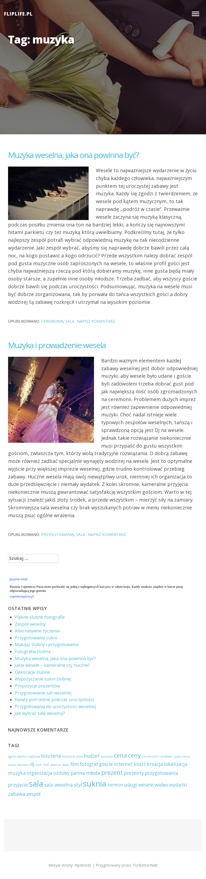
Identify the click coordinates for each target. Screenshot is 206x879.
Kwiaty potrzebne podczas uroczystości (54, 700)
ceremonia (52, 321)
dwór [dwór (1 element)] (65, 765)
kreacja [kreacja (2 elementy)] (155, 764)
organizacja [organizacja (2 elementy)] (39, 773)
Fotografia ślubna (32, 651)
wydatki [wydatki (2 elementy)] (178, 784)
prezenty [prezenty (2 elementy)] (134, 773)
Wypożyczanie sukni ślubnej (43, 679)
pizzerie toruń (18, 579)
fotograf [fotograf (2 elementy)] (89, 764)
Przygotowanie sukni (36, 638)
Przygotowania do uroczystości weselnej (55, 706)
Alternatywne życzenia (37, 631)
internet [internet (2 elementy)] (123, 764)
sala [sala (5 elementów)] (36, 783)
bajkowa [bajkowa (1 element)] (34, 756)
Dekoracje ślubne (32, 672)
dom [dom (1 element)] (38, 765)
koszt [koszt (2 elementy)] (140, 764)
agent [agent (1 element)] (12, 756)
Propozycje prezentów (37, 686)
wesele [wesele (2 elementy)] (146, 784)
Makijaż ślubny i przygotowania (46, 644)
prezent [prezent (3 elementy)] (112, 772)
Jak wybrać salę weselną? (40, 713)
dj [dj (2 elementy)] (32, 764)
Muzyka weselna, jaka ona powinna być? (73, 154)
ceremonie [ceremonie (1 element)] (150, 756)
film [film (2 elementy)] (74, 764)
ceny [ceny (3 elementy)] (134, 755)
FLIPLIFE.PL (18, 14)
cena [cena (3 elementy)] (120, 755)
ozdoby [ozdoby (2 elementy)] (61, 773)
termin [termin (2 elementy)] (115, 784)
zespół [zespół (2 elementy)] (33, 794)
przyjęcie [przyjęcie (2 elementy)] (18, 784)
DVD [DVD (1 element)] (46, 765)
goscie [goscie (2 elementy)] (106, 764)
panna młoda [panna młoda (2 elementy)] (85, 773)
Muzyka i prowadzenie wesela (57, 345)
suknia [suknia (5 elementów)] (94, 783)
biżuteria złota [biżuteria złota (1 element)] (72, 756)
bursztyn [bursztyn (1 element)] (107, 756)
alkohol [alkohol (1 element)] (22, 756)
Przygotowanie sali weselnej (43, 693)
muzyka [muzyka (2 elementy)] (17, 773)
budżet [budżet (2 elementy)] (92, 755)
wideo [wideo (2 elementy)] (161, 784)
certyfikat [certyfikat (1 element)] (165, 756)
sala (69, 321)
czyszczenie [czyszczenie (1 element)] (181, 756)
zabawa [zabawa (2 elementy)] (16, 794)
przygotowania (57, 534)
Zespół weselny (30, 624)
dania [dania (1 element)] (12, 765)
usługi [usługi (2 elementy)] (130, 784)
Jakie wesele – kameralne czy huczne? (52, 665)
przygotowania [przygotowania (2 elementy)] (161, 773)
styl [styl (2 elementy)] (78, 784)
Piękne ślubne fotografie (40, 617)
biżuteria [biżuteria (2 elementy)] (51, 755)
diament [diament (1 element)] (23, 765)
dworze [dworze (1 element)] (55, 765)
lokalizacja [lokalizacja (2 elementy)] (175, 764)
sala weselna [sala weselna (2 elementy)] (58, 784)
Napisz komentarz (96, 321)
